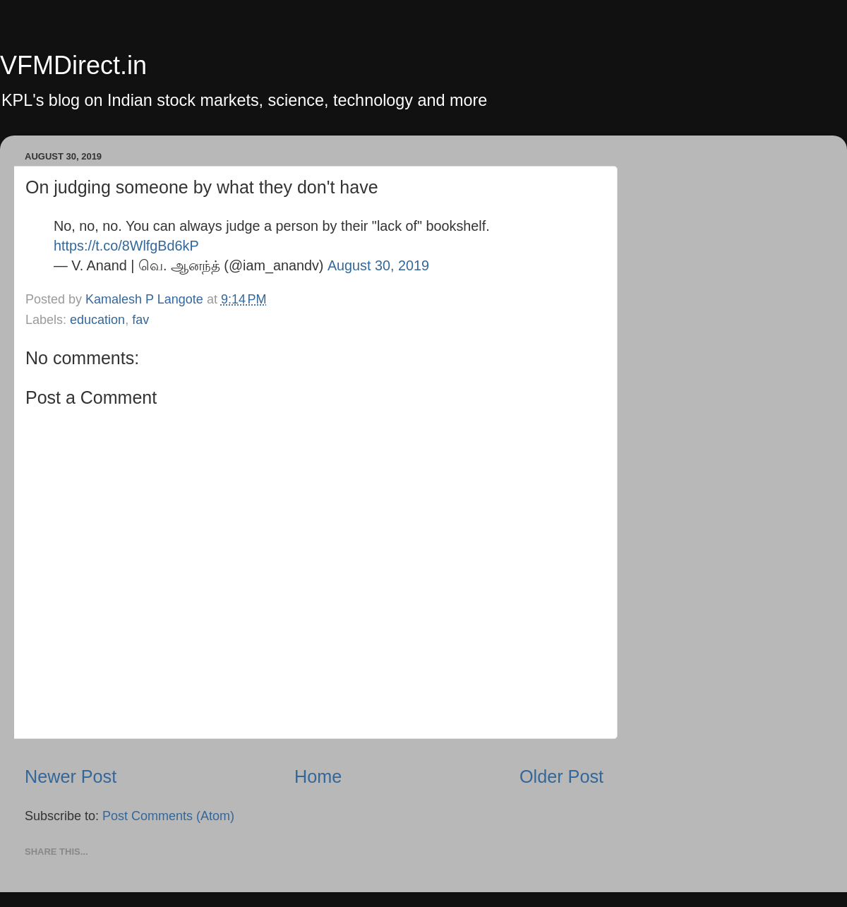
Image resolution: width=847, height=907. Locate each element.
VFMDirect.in (73, 65)
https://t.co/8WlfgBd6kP (126, 245)
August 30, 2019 (378, 265)
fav (140, 320)
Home (318, 776)
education (97, 320)
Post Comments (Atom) (168, 816)
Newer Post (70, 776)
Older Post (561, 776)
